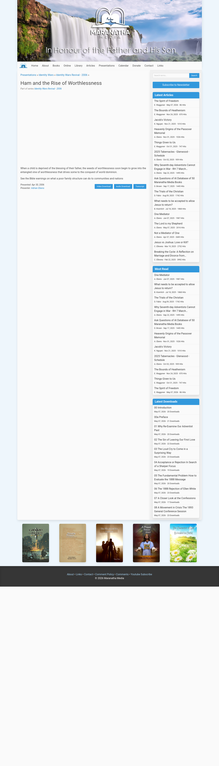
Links (160, 65)
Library (78, 65)
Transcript (140, 186)
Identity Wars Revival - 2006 (71, 74)
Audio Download (123, 186)
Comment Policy (104, 574)
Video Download (104, 186)
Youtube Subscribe (141, 574)
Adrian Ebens (37, 188)
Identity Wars (46, 74)
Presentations (107, 65)
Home (34, 65)
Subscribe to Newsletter (176, 84)
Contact (149, 65)
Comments (122, 574)
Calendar (123, 65)
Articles (90, 65)
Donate (136, 65)
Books (56, 65)
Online (67, 65)
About (45, 65)
